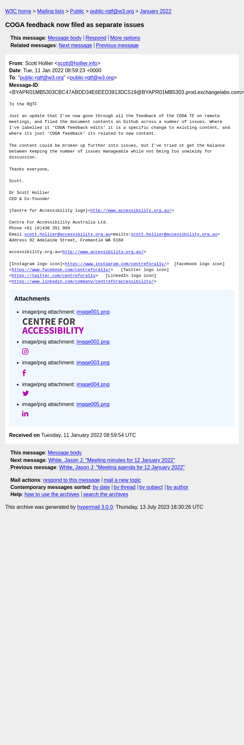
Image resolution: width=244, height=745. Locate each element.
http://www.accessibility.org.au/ (131, 211)
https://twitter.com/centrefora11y (53, 276)
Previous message (117, 45)
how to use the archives (52, 494)
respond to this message (71, 480)
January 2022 (155, 11)
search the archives (106, 494)
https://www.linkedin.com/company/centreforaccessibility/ (83, 282)
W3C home (18, 11)
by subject (151, 487)
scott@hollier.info (77, 63)
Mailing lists (50, 11)
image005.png (92, 404)
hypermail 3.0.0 (95, 507)
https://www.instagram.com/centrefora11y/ (116, 264)
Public (77, 11)
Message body (65, 38)
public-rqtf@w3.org (112, 11)
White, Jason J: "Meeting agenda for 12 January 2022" (122, 467)
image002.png (92, 342)
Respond (96, 38)
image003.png (92, 362)
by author (177, 487)
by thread (125, 487)
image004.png (92, 384)
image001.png (92, 312)
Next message (75, 45)
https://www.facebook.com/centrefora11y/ (61, 270)
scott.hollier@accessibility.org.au (67, 234)
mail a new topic (122, 480)
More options (125, 38)
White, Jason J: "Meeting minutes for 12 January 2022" (111, 460)
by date (101, 487)
